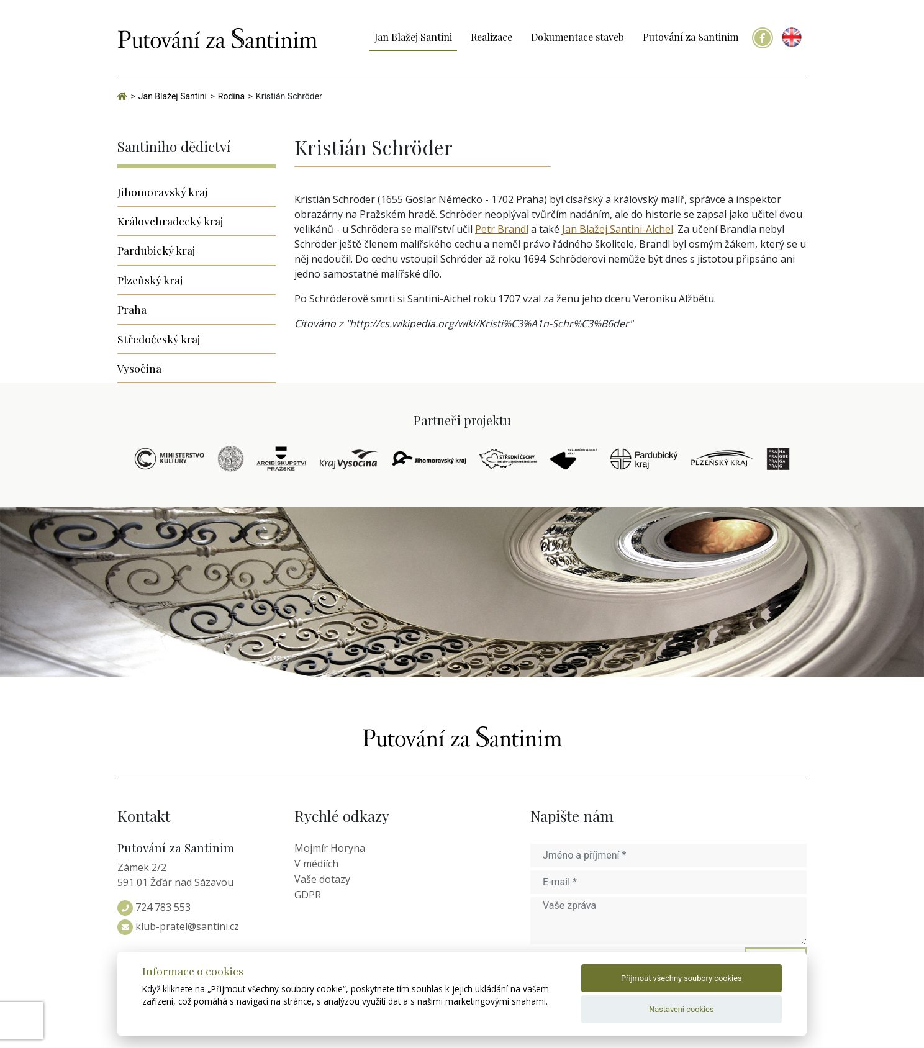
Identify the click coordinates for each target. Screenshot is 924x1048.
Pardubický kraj (156, 250)
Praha (132, 309)
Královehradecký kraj (170, 221)
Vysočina (139, 368)
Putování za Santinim (690, 36)
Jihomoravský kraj (162, 191)
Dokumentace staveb (577, 36)
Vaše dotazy (322, 879)
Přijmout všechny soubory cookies (681, 978)
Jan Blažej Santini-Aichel (617, 229)
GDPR (307, 894)
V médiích (316, 863)
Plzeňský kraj (150, 280)
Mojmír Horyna (329, 848)
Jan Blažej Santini (413, 36)
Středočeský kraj (158, 339)
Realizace (491, 36)
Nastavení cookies (681, 1009)
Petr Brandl (501, 229)
